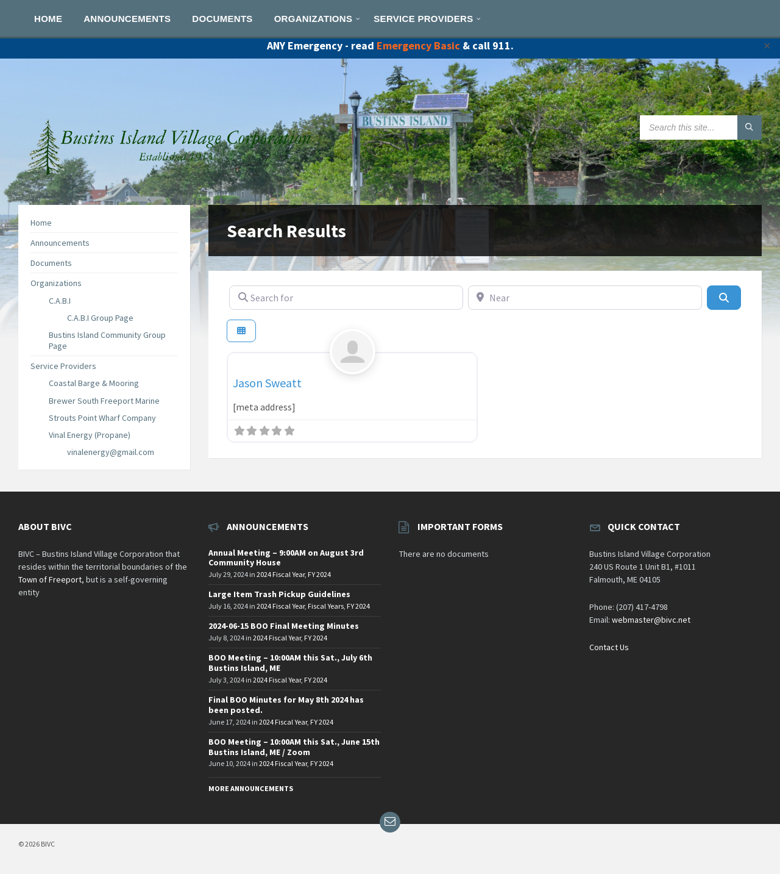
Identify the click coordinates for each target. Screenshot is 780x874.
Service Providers (63, 365)
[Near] (585, 297)
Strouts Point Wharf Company (102, 417)
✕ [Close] (767, 45)
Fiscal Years (326, 606)
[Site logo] (170, 180)
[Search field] (701, 127)
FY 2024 (319, 574)
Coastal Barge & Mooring (94, 383)
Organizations (56, 283)
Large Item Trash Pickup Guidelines (279, 594)
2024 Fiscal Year (281, 574)
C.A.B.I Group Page (100, 317)
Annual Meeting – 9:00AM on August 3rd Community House (286, 557)
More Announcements (250, 788)
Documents (51, 262)
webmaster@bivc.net (651, 619)
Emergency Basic (418, 45)
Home (41, 222)
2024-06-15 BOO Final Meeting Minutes (283, 625)
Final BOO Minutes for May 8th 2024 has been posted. (286, 704)
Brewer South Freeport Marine (104, 400)
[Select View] (241, 331)
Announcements (60, 242)
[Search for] (346, 297)
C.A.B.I (60, 300)
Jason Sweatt (267, 382)
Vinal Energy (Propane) (89, 434)
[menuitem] (48, 18)
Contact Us (609, 647)
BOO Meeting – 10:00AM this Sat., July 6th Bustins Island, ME (290, 662)
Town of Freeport (50, 579)
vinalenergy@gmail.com (110, 451)
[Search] (724, 297)
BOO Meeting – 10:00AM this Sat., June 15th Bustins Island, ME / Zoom (294, 747)
